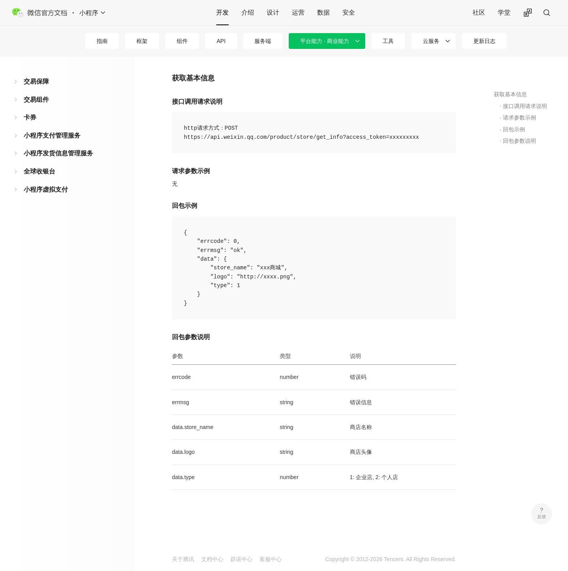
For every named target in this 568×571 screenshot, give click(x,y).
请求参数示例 (519, 117)
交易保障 (36, 81)
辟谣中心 (241, 559)
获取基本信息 (510, 94)
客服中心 (271, 559)
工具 (388, 41)
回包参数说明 (519, 141)
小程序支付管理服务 (52, 135)
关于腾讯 (183, 559)
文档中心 (212, 559)
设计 (273, 12)
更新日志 (484, 41)
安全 (348, 12)
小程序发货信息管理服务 (58, 153)
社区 (479, 12)
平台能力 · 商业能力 (324, 41)
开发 (222, 12)
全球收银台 (39, 171)
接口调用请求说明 (525, 106)
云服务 (431, 41)
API (221, 41)
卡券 (30, 117)
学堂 (504, 12)
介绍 (247, 12)
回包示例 (514, 129)
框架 (142, 41)
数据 (323, 12)
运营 (298, 12)
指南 (102, 41)
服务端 (262, 41)
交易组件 (36, 99)
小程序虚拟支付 (46, 189)
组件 (182, 41)
